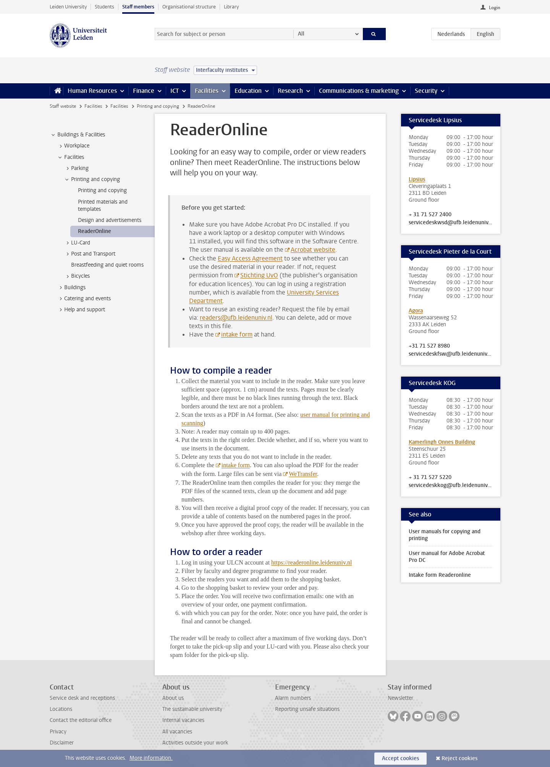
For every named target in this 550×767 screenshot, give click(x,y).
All (301, 33)
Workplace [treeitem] (73, 146)
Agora (416, 310)
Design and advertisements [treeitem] (109, 220)
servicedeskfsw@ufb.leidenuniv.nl (451, 354)
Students (104, 6)
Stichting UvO (259, 275)
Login (494, 8)
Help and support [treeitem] (81, 310)
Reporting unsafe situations (307, 709)
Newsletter (400, 698)
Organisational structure (189, 6)
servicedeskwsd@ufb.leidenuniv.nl (451, 222)
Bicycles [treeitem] (77, 276)
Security (426, 91)
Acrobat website (313, 250)
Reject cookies (459, 758)
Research (290, 91)
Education (248, 91)
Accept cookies (400, 758)
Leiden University (68, 6)
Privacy (58, 731)
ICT (174, 91)
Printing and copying (158, 106)
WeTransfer (303, 474)
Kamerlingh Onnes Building (442, 442)
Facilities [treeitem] (70, 157)
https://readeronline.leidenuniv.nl (311, 562)
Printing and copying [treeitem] (92, 179)
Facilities (206, 91)
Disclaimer (62, 742)
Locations (61, 709)
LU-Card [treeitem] (77, 243)
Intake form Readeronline (440, 575)
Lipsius (417, 179)
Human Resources (92, 91)
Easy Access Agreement (250, 258)
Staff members (138, 6)
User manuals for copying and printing (444, 535)
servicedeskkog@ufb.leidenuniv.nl (451, 485)
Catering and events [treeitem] (84, 299)
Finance (143, 91)
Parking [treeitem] (76, 168)
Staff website (63, 106)
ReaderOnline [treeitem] (94, 231)
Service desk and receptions (82, 698)
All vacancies (177, 731)
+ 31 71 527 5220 (430, 477)
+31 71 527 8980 (429, 346)
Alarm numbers (293, 698)
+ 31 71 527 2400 (430, 214)
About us (173, 698)
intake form (236, 334)
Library (231, 6)
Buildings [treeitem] (71, 287)
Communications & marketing (359, 91)
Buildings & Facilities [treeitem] (77, 135)
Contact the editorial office (81, 720)
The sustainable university (192, 709)
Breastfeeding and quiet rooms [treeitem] (107, 265)
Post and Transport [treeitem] (89, 254)
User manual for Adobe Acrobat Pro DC (447, 557)
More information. (151, 758)
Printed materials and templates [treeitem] (103, 205)
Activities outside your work (195, 742)
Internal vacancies (183, 720)
